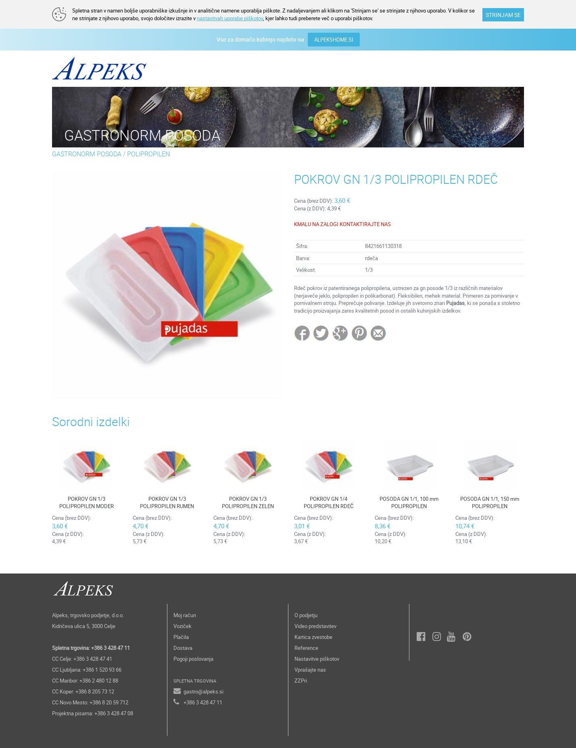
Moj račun (184, 615)
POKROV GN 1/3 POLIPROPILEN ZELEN (248, 502)
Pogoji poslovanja (193, 658)
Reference (306, 647)
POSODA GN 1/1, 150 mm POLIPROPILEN (489, 502)
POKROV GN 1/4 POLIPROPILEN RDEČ (328, 502)
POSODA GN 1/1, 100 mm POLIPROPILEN (409, 502)
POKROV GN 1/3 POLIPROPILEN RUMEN (167, 502)
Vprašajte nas (310, 669)
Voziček (182, 626)
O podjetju (305, 615)
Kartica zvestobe (313, 637)
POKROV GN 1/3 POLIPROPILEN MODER (86, 502)
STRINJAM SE (503, 15)
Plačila (181, 637)
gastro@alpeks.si (203, 691)
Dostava (182, 647)
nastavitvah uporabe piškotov (230, 18)
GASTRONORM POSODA (86, 153)
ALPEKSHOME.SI (333, 39)
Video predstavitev (315, 626)
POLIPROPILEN (148, 153)
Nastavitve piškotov (316, 658)
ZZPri (300, 680)
